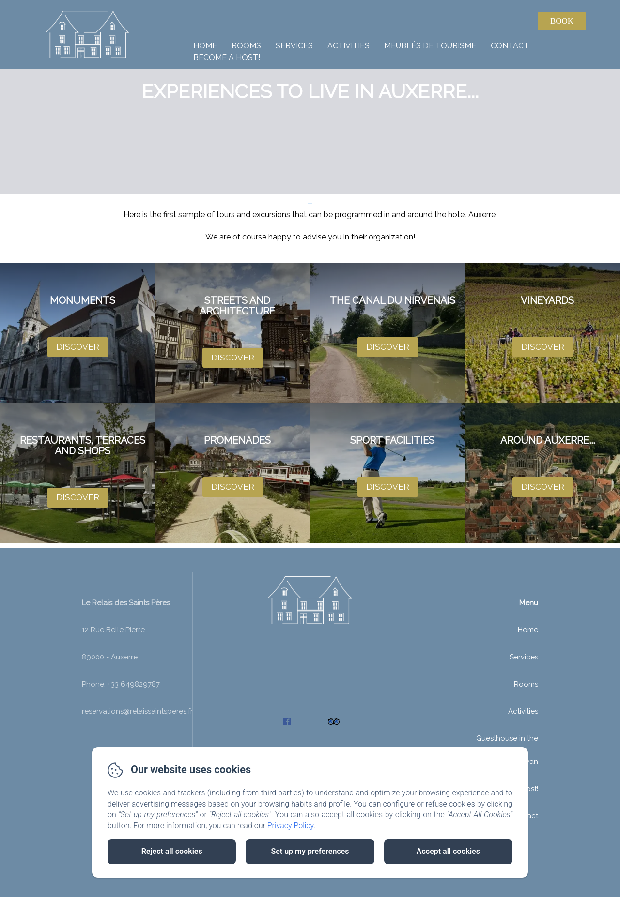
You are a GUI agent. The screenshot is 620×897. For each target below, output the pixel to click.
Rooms (246, 45)
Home (205, 45)
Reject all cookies (171, 851)
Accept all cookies (448, 851)
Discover (77, 347)
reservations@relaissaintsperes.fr (137, 740)
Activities (348, 45)
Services (294, 45)
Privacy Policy (290, 825)
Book (562, 21)
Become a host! (226, 57)
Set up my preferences (310, 851)
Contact (510, 45)
